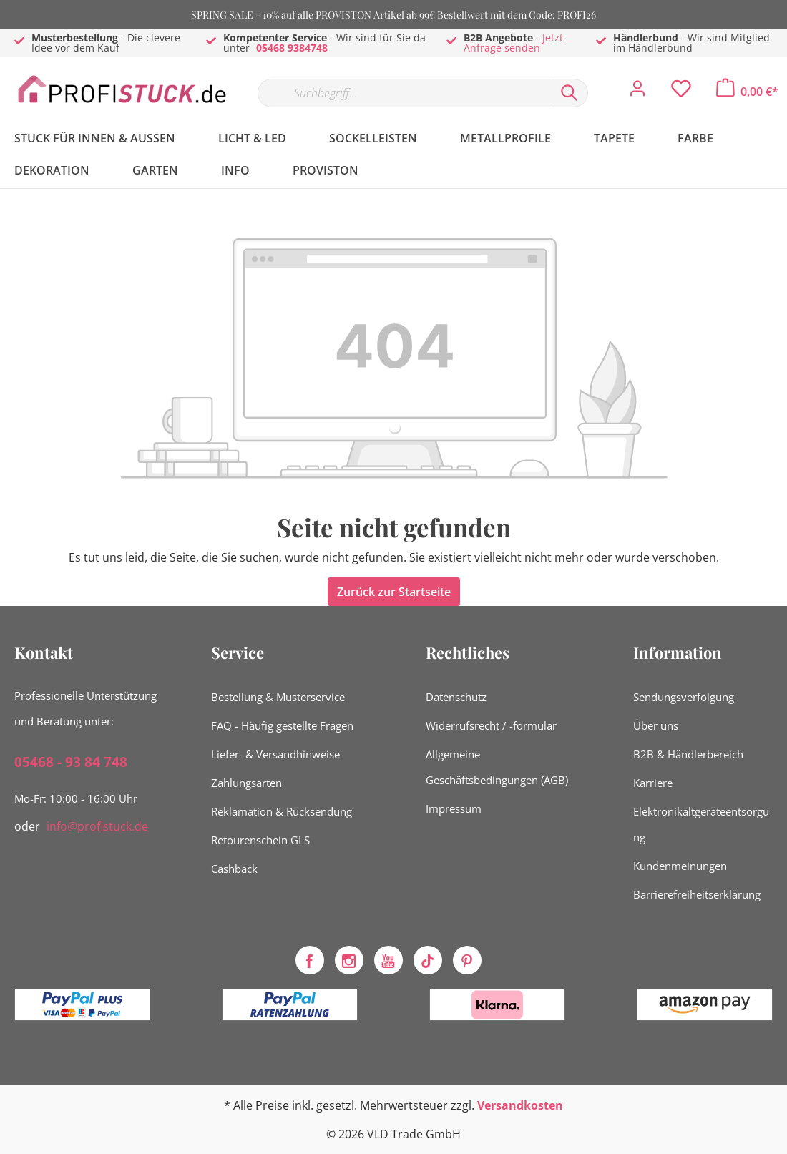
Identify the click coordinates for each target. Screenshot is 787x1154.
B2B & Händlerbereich (688, 754)
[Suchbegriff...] (404, 93)
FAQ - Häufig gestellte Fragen (282, 725)
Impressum (454, 808)
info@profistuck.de (97, 826)
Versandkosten (520, 1105)
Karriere (653, 783)
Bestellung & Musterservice (278, 697)
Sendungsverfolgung (683, 697)
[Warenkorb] (747, 92)
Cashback (234, 868)
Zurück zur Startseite (394, 592)
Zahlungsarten (246, 783)
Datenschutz (456, 697)
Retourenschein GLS (260, 840)
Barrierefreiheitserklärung (697, 894)
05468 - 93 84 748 (70, 762)
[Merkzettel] (681, 92)
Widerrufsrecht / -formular (491, 725)
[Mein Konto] (637, 92)
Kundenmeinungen (680, 866)
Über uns (655, 725)
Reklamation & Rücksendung (281, 811)
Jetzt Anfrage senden (513, 42)
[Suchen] (569, 93)
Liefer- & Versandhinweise (275, 754)
